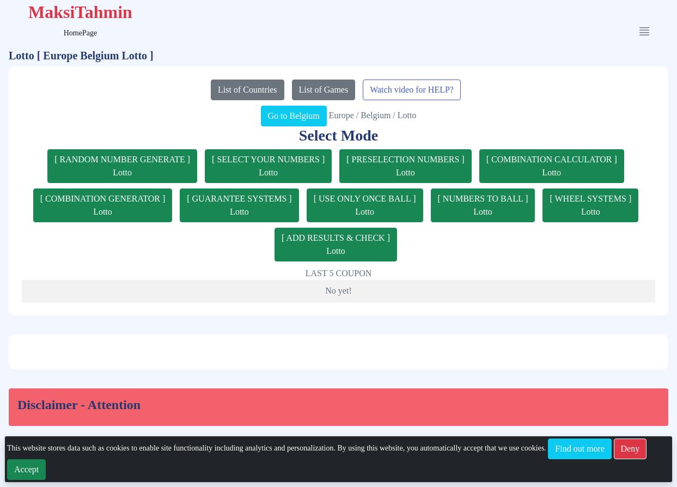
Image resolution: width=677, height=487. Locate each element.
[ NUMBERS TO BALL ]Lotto (483, 205)
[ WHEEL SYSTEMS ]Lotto (590, 205)
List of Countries (247, 89)
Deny (630, 448)
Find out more (580, 448)
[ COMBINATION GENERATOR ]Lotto (102, 205)
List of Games (324, 89)
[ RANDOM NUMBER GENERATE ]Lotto (122, 166)
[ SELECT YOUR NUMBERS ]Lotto (268, 166)
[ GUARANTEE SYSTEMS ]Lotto (239, 205)
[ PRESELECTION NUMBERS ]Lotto (405, 166)
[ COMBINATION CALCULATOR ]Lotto (551, 166)
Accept (26, 469)
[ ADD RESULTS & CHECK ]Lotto (336, 244)
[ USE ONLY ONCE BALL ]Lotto (365, 205)
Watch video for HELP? (412, 89)
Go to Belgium (294, 115)
